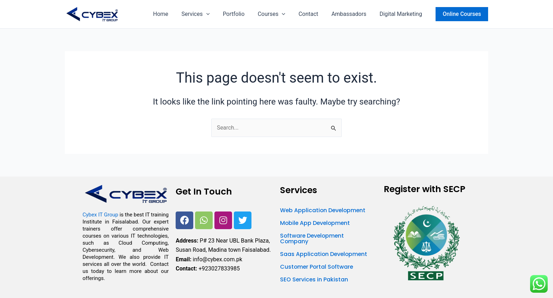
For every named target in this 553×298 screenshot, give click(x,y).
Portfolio (242, 14)
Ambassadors (351, 14)
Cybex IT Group (100, 215)
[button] (216, 14)
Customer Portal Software (317, 267)
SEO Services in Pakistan (314, 279)
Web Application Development (323, 210)
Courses (278, 14)
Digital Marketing (402, 14)
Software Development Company (313, 238)
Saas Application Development (324, 254)
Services (206, 14)
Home (173, 14)
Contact (313, 14)
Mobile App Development (316, 223)
